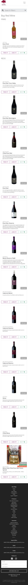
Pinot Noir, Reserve (8, 223)
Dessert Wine (14, 509)
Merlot (14, 525)
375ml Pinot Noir (7, 153)
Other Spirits (14, 517)
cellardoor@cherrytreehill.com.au (16, 542)
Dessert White (14, 532)
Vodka (14, 512)
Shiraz (4, 398)
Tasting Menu (14, 493)
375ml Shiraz (6, 433)
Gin (14, 513)
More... (14, 537)
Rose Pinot (6, 44)
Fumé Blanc (14, 533)
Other (14, 507)
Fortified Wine (14, 506)
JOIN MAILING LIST (14, 571)
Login (12, 495)
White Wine (14, 503)
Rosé (14, 510)
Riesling (14, 535)
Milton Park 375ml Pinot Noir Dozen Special (13, 469)
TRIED (5, 52)
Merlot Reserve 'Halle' (9, 258)
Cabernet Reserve (8, 328)
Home (14, 488)
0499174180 (6, 542)
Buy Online (14, 491)
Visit (14, 490)
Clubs (14, 494)
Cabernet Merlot (7, 293)
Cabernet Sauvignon (14, 524)
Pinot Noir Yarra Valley (9, 83)
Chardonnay (14, 531)
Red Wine (14, 502)
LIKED (14, 52)
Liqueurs (14, 514)
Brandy (14, 516)
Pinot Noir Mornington (9, 118)
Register (15, 495)
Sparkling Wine (14, 505)
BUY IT (22, 52)
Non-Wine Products (14, 501)
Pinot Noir (6, 188)
